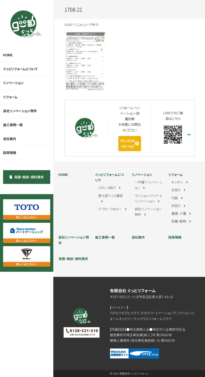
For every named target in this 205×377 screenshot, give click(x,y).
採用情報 (9, 152)
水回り (176, 189)
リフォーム (10, 96)
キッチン (177, 182)
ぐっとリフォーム (25, 24)
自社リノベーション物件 (20, 110)
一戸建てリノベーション (148, 185)
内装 (174, 197)
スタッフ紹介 (107, 187)
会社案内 (9, 138)
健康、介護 (178, 213)
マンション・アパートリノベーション (148, 198)
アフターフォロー (110, 208)
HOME (8, 54)
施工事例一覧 (13, 124)
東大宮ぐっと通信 (110, 195)
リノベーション (13, 82)
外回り (176, 205)
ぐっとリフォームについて (20, 68)
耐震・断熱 (178, 221)
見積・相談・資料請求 (29, 176)
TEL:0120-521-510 (127, 143)
